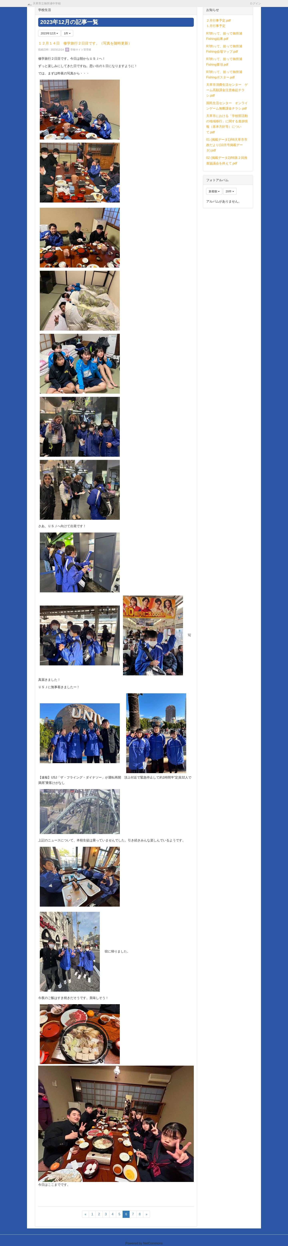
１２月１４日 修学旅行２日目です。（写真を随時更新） (85, 43)
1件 (67, 33)
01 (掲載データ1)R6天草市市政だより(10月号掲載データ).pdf (226, 145)
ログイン (255, 3)
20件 (230, 191)
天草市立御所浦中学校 (47, 3)
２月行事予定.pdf (218, 20)
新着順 (214, 191)
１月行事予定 (215, 26)
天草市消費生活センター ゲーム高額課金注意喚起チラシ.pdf (227, 90)
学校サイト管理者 (78, 49)
